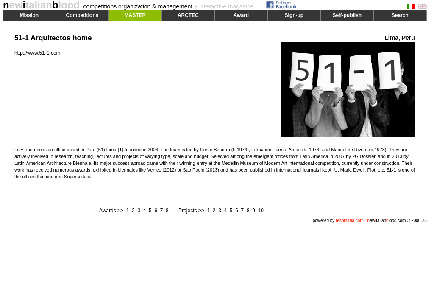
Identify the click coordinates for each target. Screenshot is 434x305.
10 (260, 211)
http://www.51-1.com (37, 53)
